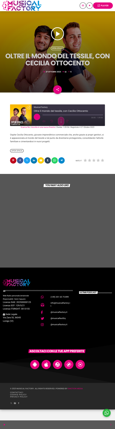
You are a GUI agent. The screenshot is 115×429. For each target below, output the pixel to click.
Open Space (57, 52)
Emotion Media (75, 399)
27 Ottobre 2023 (52, 76)
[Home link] (21, 6)
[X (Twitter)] (11, 414)
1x (61, 132)
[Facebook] (19, 414)
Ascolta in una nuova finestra (43, 138)
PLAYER (103, 5)
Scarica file (25, 138)
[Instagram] (15, 414)
